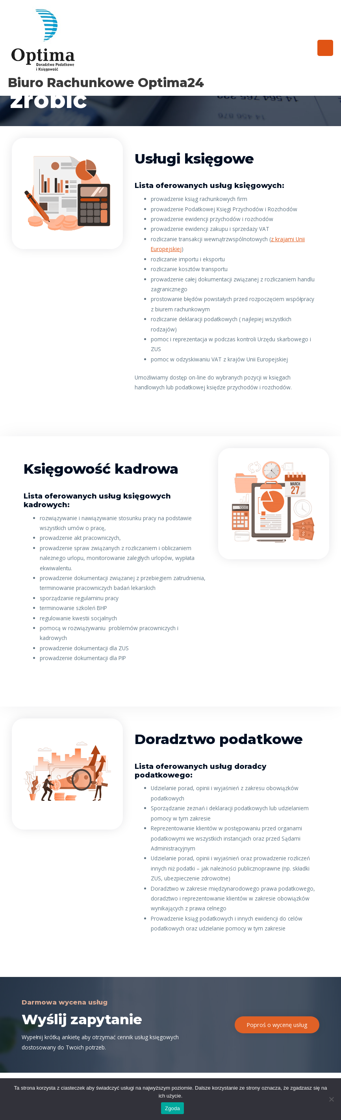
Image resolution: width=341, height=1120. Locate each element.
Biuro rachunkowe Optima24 (106, 82)
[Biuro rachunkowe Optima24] (43, 40)
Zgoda (172, 1108)
